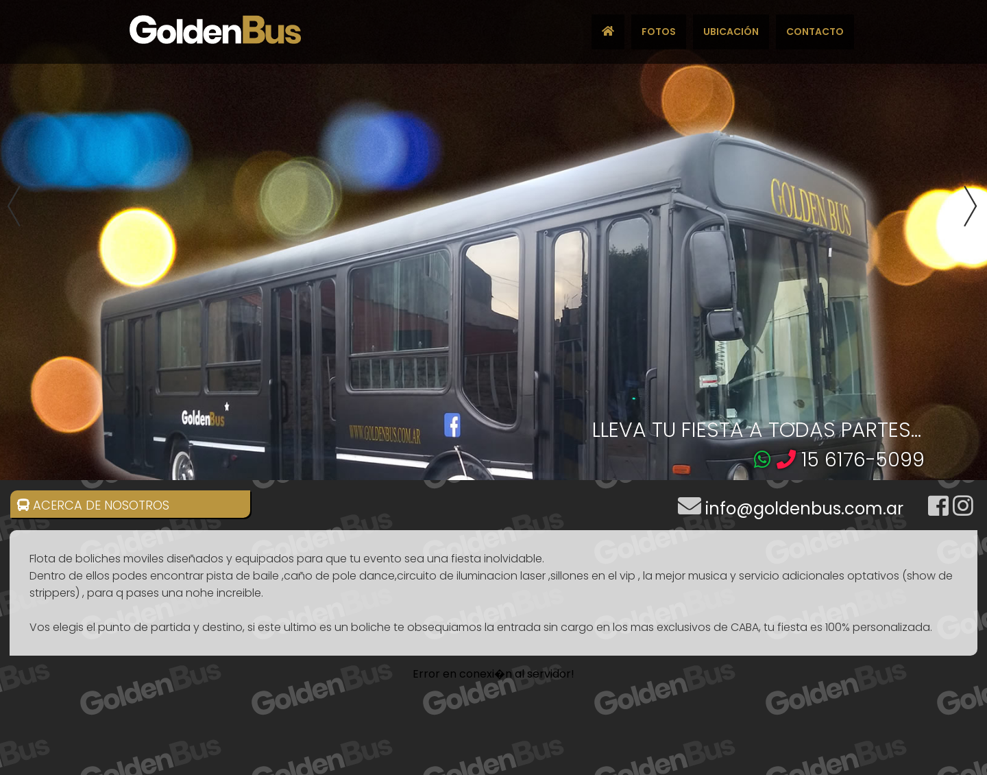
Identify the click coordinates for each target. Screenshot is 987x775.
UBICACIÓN (731, 31)
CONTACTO (815, 31)
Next (974, 207)
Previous (13, 207)
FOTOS (659, 31)
